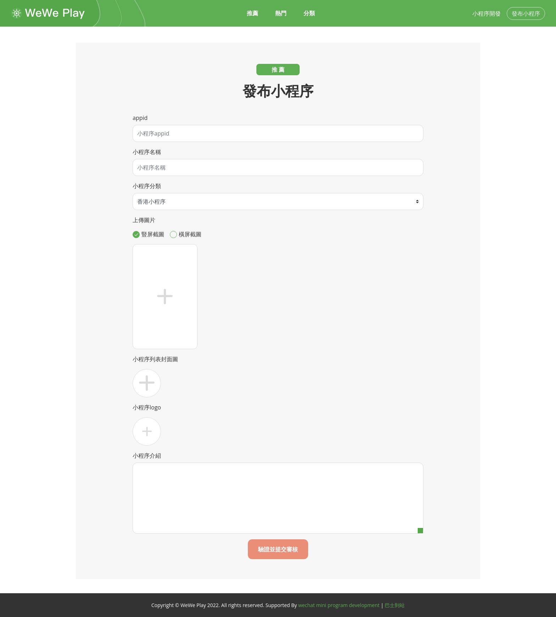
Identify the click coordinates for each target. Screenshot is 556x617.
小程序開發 (486, 13)
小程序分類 (147, 186)
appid (140, 118)
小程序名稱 (147, 152)
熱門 (281, 13)
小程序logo (147, 407)
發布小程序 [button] (526, 13)
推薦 (252, 13)
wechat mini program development (338, 605)
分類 (309, 13)
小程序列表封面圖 (155, 359)
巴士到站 (395, 605)
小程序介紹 (147, 455)
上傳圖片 (144, 220)
